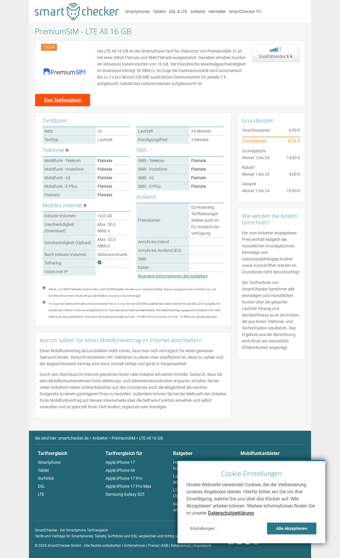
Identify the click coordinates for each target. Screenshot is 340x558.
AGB (164, 546)
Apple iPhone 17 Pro (123, 478)
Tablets (159, 11)
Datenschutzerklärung (231, 513)
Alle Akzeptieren (291, 528)
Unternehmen (134, 546)
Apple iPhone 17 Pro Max (128, 486)
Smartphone (49, 462)
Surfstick (46, 478)
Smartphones (137, 11)
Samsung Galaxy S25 (124, 494)
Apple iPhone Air (120, 470)
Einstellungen (202, 528)
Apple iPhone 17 (120, 462)
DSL (41, 486)
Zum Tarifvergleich (62, 100)
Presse (153, 546)
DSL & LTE (178, 11)
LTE (41, 494)
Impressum (202, 546)
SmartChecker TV (245, 11)
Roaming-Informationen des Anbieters (173, 276)
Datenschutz (181, 546)
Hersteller (217, 11)
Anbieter (198, 11)
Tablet (43, 470)
